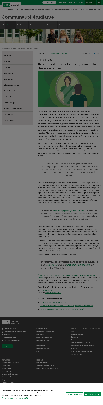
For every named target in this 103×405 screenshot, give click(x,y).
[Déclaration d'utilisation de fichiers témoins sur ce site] (51, 394)
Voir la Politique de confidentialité (14, 398)
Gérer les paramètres (74, 394)
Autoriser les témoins (92, 394)
